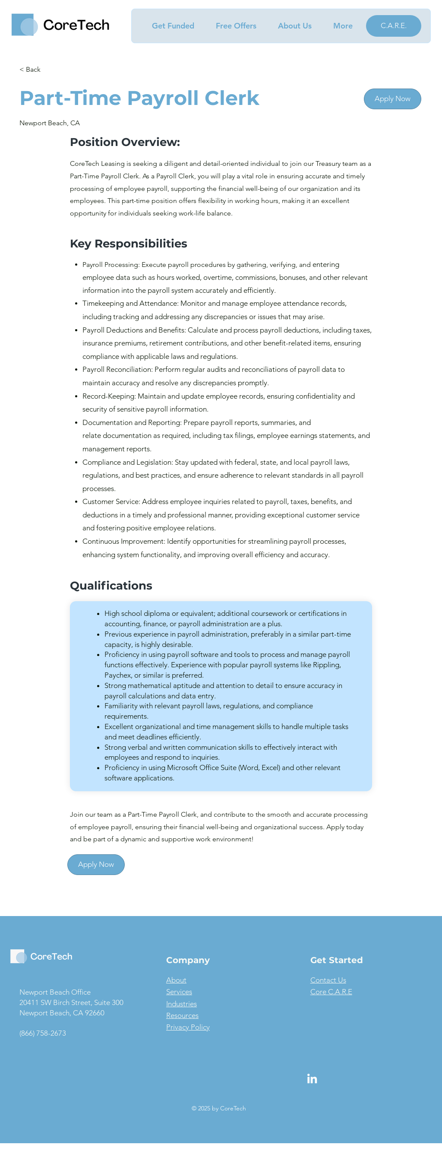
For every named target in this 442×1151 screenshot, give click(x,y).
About (176, 980)
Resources (182, 1015)
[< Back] (50, 70)
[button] (168, 25)
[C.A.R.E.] (393, 26)
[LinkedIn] (312, 1078)
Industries (181, 1003)
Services (179, 991)
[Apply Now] (392, 99)
